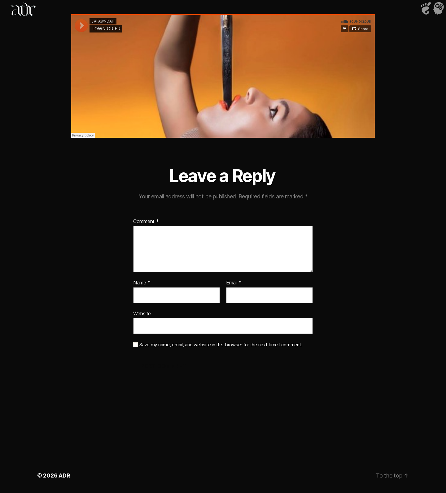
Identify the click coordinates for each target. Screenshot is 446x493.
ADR (64, 475)
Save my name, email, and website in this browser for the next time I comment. (220, 345)
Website (142, 313)
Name (141, 283)
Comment (146, 221)
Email (234, 283)
